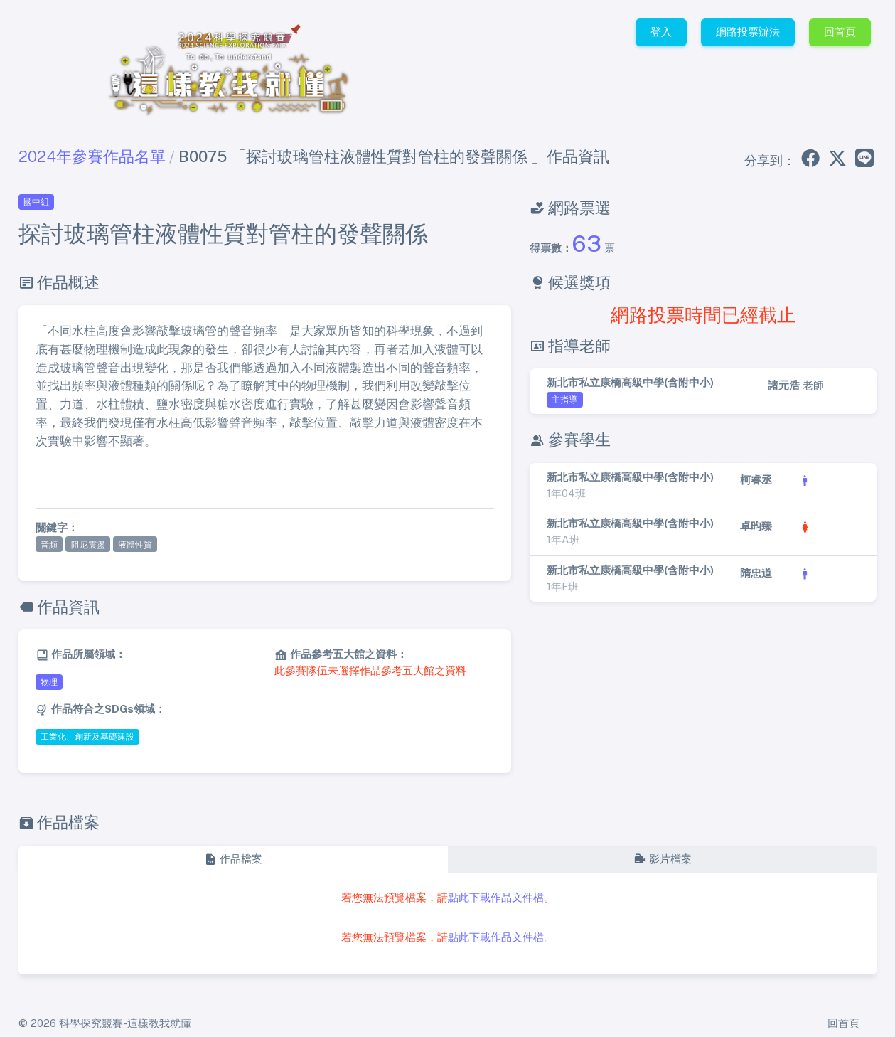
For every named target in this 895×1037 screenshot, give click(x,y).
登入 (661, 32)
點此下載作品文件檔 (496, 897)
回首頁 (840, 32)
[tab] (232, 859)
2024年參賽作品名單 (92, 156)
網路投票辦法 (748, 32)
